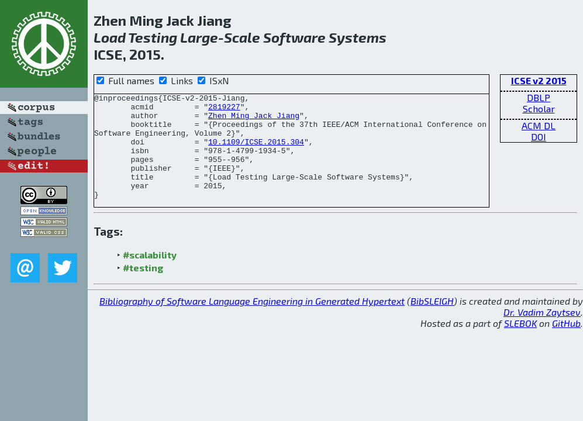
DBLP (538, 97)
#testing (143, 288)
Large (199, 37)
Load (110, 37)
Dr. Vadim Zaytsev (542, 333)
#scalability (150, 275)
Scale (242, 37)
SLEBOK (520, 344)
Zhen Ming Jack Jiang (253, 120)
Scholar (539, 108)
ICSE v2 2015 (539, 80)
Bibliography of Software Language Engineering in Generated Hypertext (252, 321)
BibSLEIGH (432, 321)
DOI (538, 136)
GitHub (566, 344)
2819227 (224, 110)
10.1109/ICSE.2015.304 (256, 152)
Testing (152, 37)
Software (294, 37)
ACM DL (539, 125)
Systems (358, 37)
